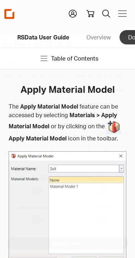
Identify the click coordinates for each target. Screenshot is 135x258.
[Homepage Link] (9, 13)
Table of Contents (69, 58)
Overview (98, 37)
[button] (73, 12)
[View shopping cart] (90, 14)
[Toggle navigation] (122, 13)
